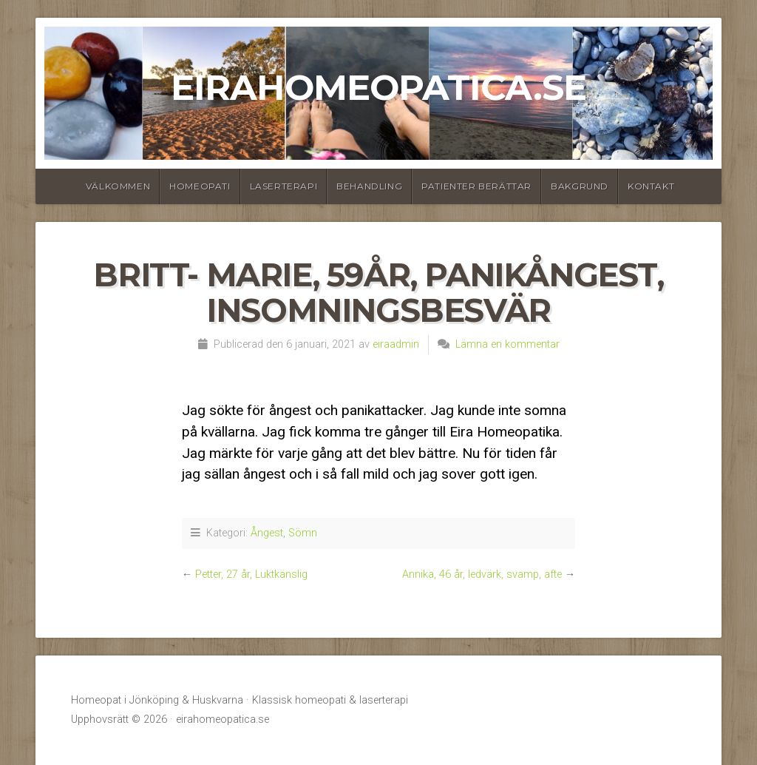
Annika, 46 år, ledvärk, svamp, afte (482, 574)
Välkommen (118, 186)
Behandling (369, 186)
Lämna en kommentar (507, 344)
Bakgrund (579, 186)
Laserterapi (284, 186)
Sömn (302, 533)
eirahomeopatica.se (378, 87)
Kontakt (651, 186)
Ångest (267, 533)
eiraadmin (396, 344)
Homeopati (199, 186)
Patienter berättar (476, 186)
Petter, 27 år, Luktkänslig (251, 574)
